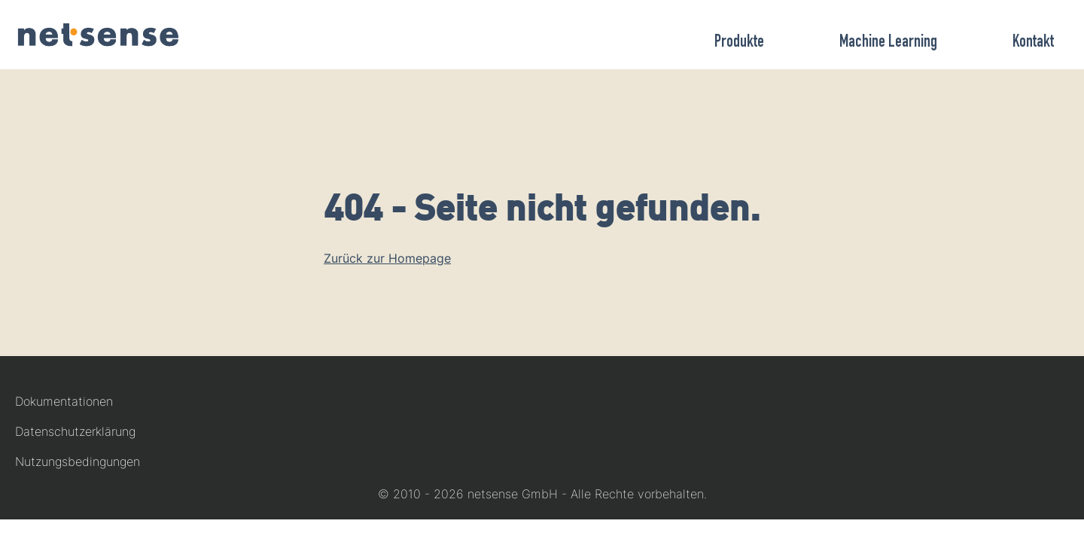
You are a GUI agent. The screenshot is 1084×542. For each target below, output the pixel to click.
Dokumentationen (64, 401)
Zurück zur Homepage (387, 258)
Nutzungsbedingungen (77, 461)
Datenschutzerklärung (75, 431)
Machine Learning (888, 43)
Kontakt (1033, 43)
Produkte (739, 43)
